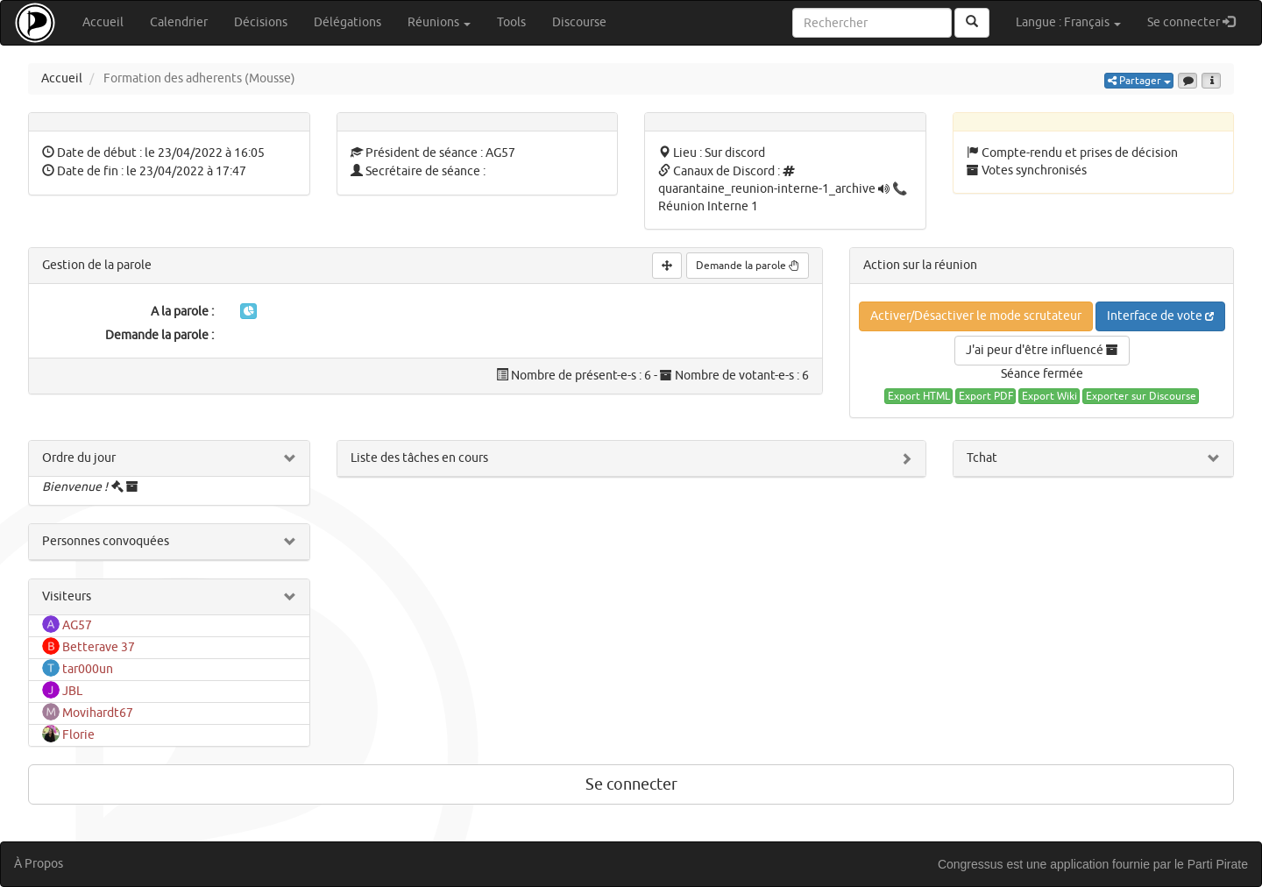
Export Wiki (1049, 396)
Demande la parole (747, 266)
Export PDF (986, 396)
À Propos (38, 863)
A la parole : (182, 311)
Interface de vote (1160, 316)
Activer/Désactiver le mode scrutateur (975, 316)
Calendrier (179, 22)
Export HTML (919, 396)
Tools (511, 22)
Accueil (103, 22)
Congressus (970, 864)
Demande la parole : (159, 335)
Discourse (579, 22)
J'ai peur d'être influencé (1042, 350)
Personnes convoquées (105, 541)
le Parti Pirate (1211, 864)
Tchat (982, 458)
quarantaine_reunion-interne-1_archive (767, 188)
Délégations (347, 22)
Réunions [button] (439, 22)
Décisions (260, 22)
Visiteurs (66, 596)
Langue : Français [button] (1068, 22)
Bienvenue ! (75, 486)
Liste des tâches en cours (419, 458)
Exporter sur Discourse (1141, 396)
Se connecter (1197, 21)
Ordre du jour (79, 458)
